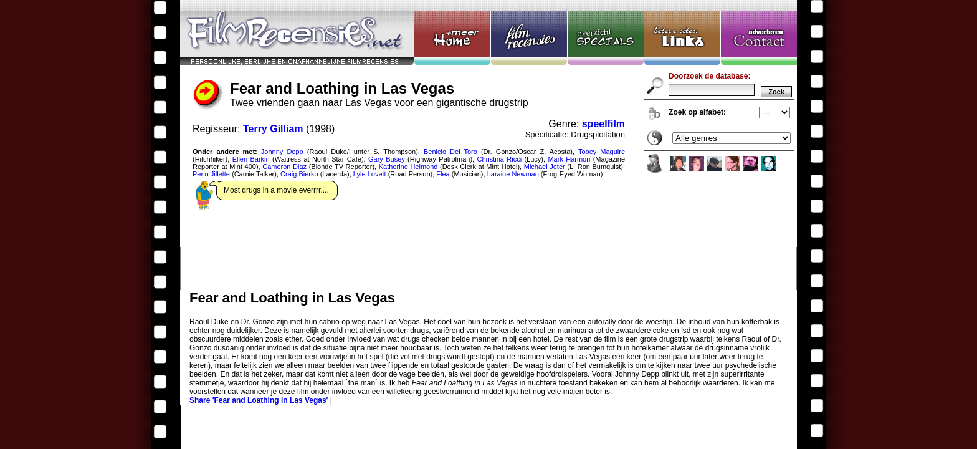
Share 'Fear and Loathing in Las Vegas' (258, 400)
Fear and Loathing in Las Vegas (488, 145)
